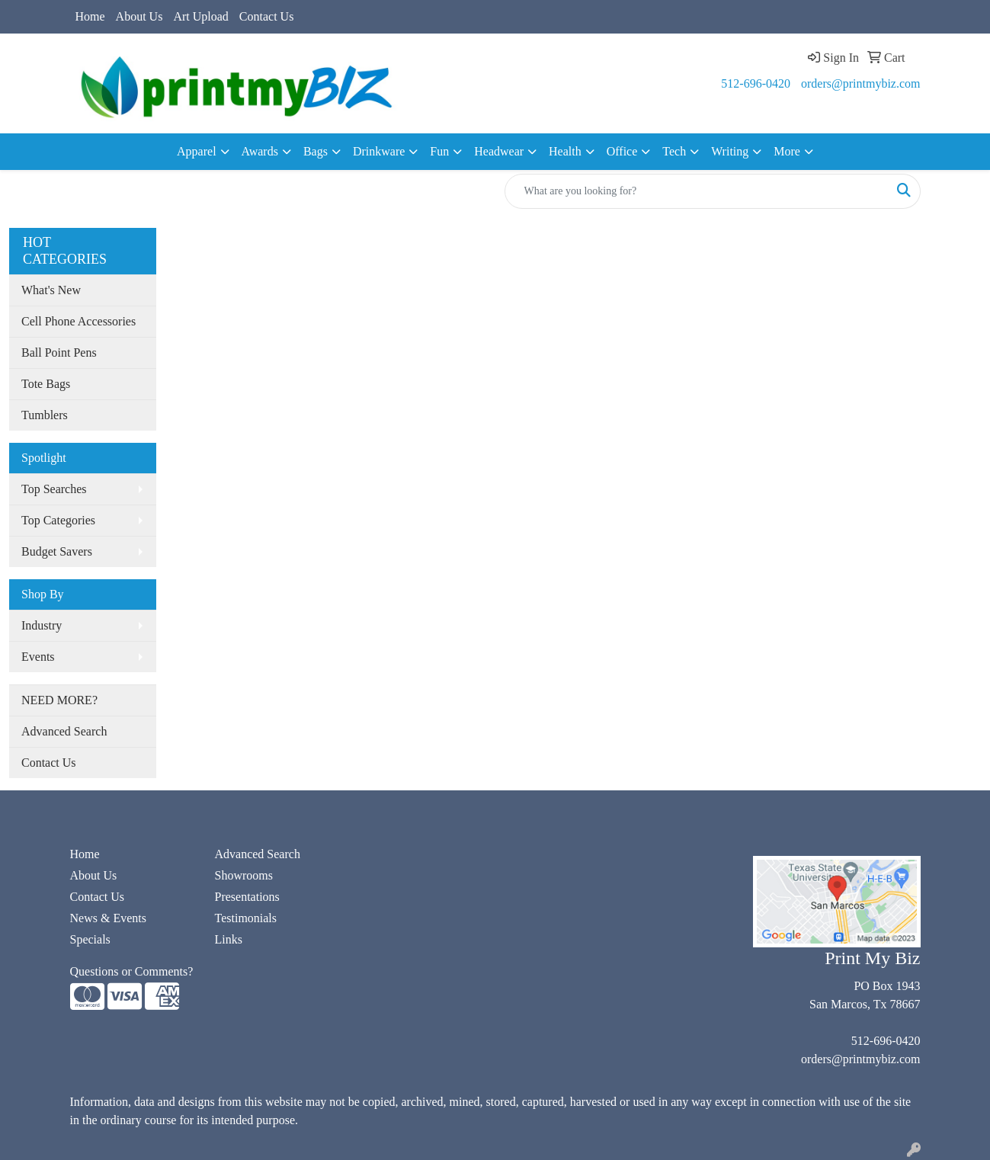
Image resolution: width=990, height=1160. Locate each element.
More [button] (787, 151)
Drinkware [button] (379, 151)
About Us (139, 16)
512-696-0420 (755, 83)
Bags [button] (315, 151)
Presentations (247, 896)
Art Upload (200, 16)
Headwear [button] (499, 151)
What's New (51, 290)
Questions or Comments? (132, 971)
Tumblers (44, 415)
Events (38, 656)
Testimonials (246, 918)
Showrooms (244, 875)
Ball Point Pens (59, 352)
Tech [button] (674, 151)
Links (228, 939)
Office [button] (622, 151)
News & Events (108, 918)
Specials (90, 939)
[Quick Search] (697, 191)
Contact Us (266, 16)
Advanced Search (64, 731)
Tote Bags (45, 383)
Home (90, 16)
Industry (41, 625)
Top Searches (54, 488)
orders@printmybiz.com (860, 83)
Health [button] (565, 151)
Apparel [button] (196, 151)
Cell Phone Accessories (78, 321)
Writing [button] (729, 151)
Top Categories (58, 520)
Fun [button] (439, 151)
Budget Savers (56, 551)
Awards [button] (260, 151)
